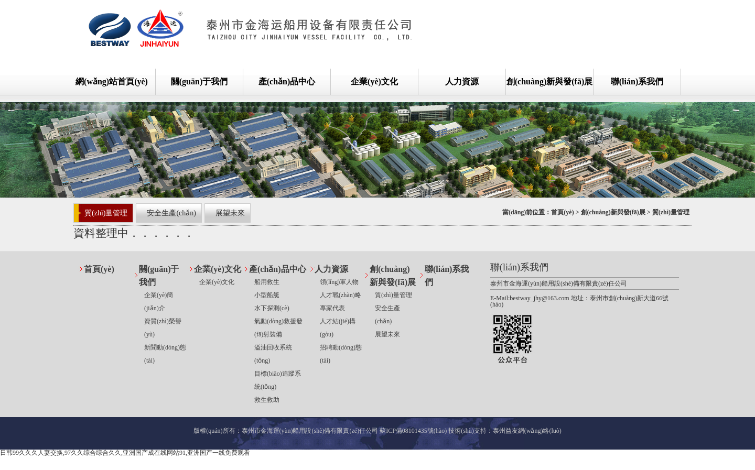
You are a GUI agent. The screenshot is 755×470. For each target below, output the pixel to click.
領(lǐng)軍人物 (339, 282)
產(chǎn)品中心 (287, 81)
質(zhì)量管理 (105, 213)
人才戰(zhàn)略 (340, 295)
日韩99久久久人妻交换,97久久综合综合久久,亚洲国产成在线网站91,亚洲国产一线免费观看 (125, 452)
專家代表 (332, 308)
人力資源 (462, 81)
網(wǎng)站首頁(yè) (112, 81)
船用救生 (266, 282)
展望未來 (230, 213)
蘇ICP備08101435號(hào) (413, 430)
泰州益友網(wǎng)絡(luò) (527, 430)
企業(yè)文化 (374, 81)
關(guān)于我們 (199, 81)
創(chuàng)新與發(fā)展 (549, 81)
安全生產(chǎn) (171, 213)
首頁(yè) (562, 212)
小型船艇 (266, 295)
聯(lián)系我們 (637, 81)
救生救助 (266, 399)
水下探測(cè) (271, 308)
